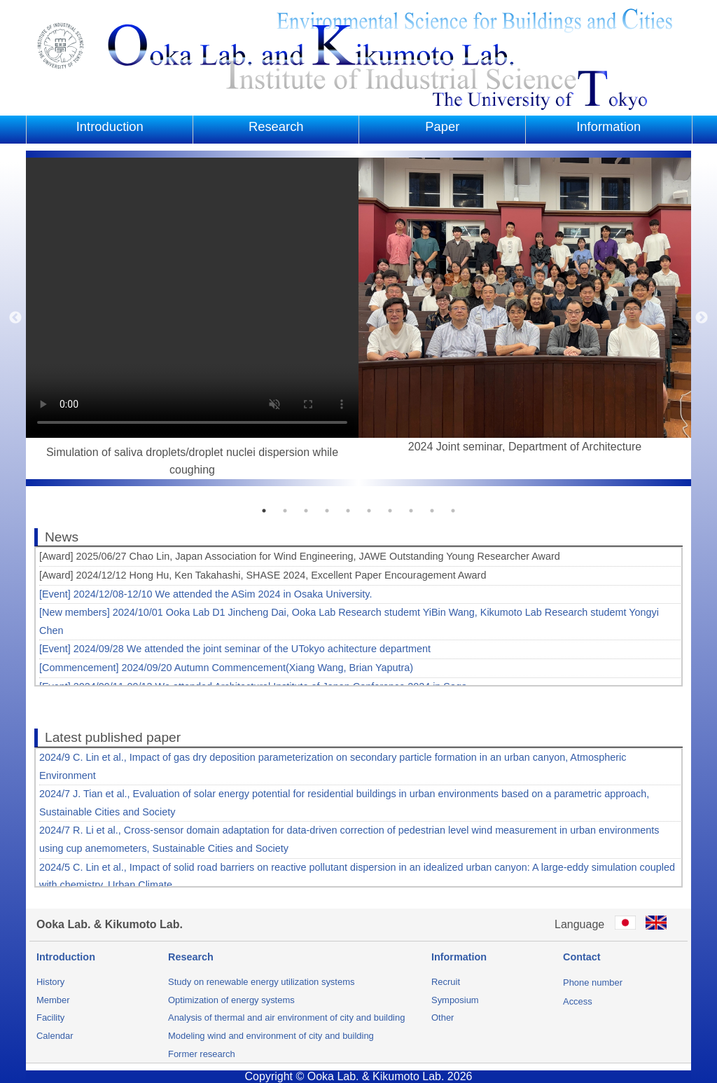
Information (608, 126)
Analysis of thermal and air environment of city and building (286, 1017)
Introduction (110, 126)
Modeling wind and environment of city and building (271, 1035)
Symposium (455, 1000)
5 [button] (348, 511)
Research (276, 126)
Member (53, 1000)
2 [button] (285, 511)
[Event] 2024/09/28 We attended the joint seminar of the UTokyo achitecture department (235, 648)
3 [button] (306, 511)
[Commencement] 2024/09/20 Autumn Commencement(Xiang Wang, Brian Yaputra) (226, 667)
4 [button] (327, 511)
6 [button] (369, 511)
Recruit (445, 982)
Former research (201, 1054)
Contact (582, 957)
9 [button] (432, 511)
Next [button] (702, 318)
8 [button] (411, 511)
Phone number (592, 982)
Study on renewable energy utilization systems (261, 982)
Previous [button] (15, 318)
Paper (442, 126)
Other (442, 1017)
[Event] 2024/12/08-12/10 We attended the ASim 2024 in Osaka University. (205, 594)
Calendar (55, 1035)
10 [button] (453, 511)
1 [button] (264, 511)
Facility (50, 1017)
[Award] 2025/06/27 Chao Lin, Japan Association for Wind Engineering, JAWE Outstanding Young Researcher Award (299, 556)
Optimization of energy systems (231, 1000)
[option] (192, 318)
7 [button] (390, 511)
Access (577, 1001)
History (50, 982)
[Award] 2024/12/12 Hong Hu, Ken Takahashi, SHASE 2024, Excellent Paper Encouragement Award (262, 575)
